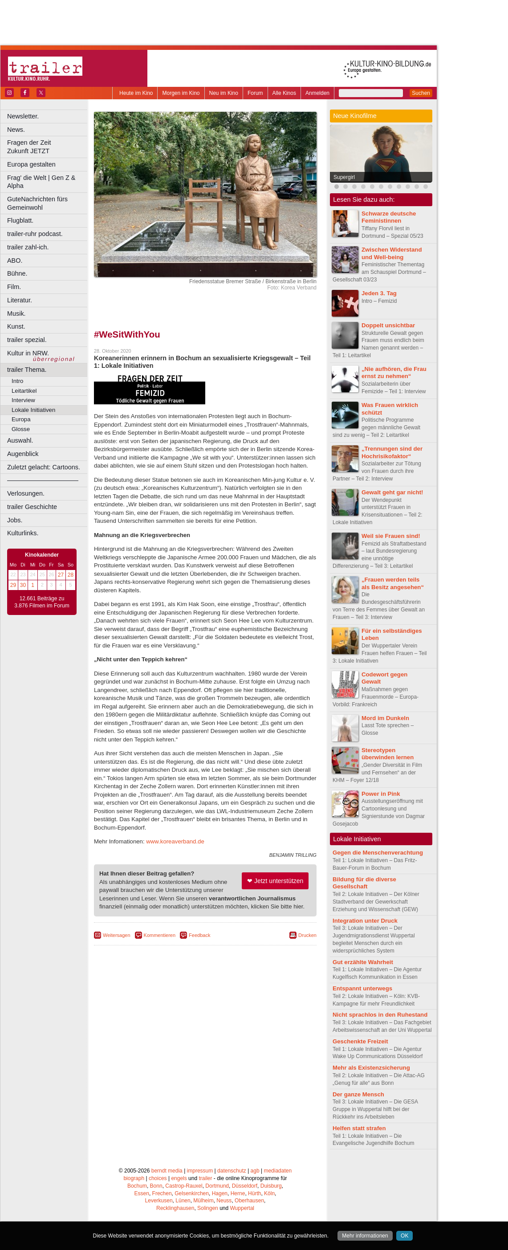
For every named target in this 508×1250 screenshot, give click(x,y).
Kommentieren (160, 935)
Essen (141, 1193)
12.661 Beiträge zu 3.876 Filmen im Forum (41, 602)
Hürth (254, 1193)
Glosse (21, 429)
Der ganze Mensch (358, 1094)
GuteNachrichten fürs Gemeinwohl (37, 203)
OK (404, 1236)
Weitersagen (116, 935)
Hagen (220, 1193)
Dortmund (217, 1186)
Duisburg (271, 1186)
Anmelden (317, 93)
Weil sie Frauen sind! (391, 536)
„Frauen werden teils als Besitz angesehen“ (393, 583)
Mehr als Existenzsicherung (371, 1067)
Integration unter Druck (365, 920)
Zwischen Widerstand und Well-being (392, 253)
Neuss (224, 1200)
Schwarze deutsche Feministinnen (389, 217)
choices (158, 1178)
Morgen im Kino (180, 93)
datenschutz (231, 1171)
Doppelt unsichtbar (388, 325)
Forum (255, 93)
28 (70, 575)
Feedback (199, 935)
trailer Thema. (27, 369)
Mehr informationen (365, 1236)
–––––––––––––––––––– (42, 480)
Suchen (421, 93)
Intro (17, 381)
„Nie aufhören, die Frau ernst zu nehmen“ (394, 373)
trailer (205, 1178)
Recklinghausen (175, 1208)
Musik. (16, 313)
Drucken (307, 935)
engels (179, 1178)
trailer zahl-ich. (28, 247)
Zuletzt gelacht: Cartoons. (43, 467)
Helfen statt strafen (359, 1128)
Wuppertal (242, 1208)
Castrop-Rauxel (183, 1186)
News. (16, 129)
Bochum (137, 1186)
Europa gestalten (31, 164)
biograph (133, 1178)
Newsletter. (23, 116)
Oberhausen (249, 1200)
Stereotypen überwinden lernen (388, 754)
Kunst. (16, 326)
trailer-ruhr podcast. (35, 233)
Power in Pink (381, 793)
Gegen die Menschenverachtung (378, 852)
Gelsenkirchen (192, 1193)
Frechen (162, 1193)
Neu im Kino (223, 93)
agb (255, 1171)
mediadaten (278, 1171)
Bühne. (17, 273)
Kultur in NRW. (28, 353)
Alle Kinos (284, 93)
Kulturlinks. (22, 533)
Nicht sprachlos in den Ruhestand (380, 1014)
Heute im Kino (136, 93)
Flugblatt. (20, 220)
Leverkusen (159, 1200)
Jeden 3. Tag (379, 293)
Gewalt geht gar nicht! (392, 492)
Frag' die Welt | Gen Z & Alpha (41, 182)
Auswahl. (20, 440)
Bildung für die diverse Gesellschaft (364, 883)
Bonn (156, 1186)
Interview (23, 400)
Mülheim (203, 1200)
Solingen (207, 1208)
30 (23, 585)
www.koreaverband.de (175, 841)
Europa (21, 419)
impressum (200, 1171)
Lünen (182, 1200)
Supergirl (344, 177)
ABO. (14, 260)
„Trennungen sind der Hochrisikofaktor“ (392, 452)
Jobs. (14, 520)
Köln (269, 1193)
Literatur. (19, 300)
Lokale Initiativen (33, 410)
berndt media (167, 1171)
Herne (238, 1193)
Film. (14, 286)
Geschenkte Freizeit (360, 1041)
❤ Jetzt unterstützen (275, 880)
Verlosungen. (26, 493)
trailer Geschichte (32, 506)
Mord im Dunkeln (385, 718)
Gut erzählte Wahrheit (363, 962)
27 (61, 575)
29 (13, 585)
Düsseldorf (244, 1186)
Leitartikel (24, 390)
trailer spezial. (27, 339)
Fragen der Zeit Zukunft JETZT (48, 147)
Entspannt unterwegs (362, 988)
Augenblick (22, 453)
